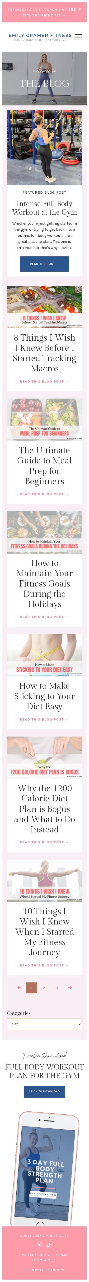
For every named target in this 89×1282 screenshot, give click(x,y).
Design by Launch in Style (45, 1270)
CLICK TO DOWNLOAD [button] (44, 1091)
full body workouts (47, 235)
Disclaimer (44, 1260)
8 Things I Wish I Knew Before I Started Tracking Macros (44, 353)
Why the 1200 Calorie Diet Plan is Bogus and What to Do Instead (44, 809)
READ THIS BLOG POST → (44, 381)
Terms (61, 1255)
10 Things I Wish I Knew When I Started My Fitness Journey (44, 932)
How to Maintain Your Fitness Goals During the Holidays (44, 584)
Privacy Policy (36, 1255)
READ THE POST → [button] (44, 264)
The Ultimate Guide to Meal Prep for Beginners (44, 466)
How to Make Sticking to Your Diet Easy (44, 696)
